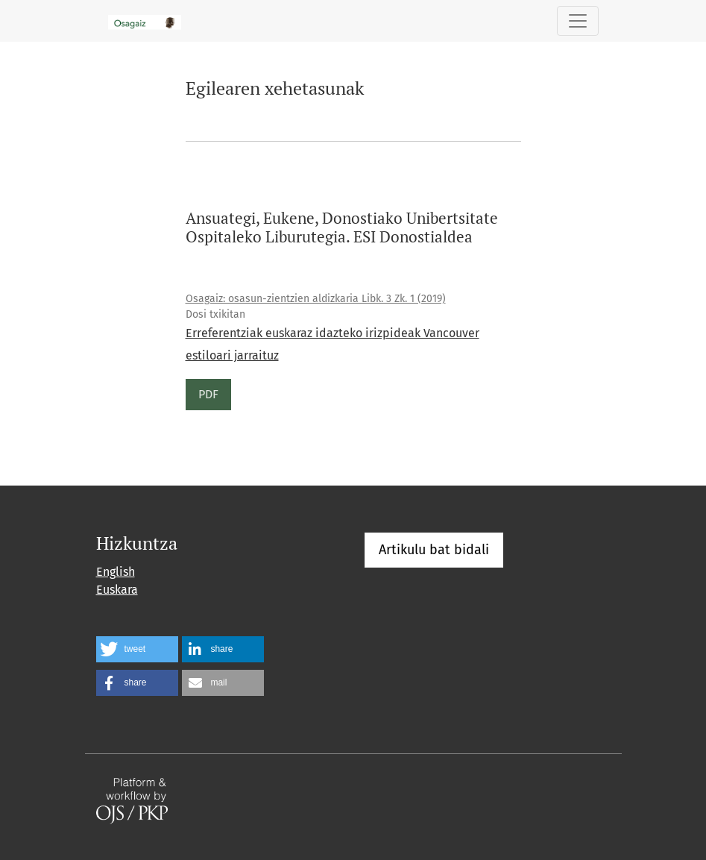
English (115, 572)
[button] (137, 649)
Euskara (117, 590)
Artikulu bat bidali (434, 550)
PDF (208, 394)
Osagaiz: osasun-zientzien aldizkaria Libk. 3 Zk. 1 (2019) (316, 298)
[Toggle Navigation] (578, 21)
